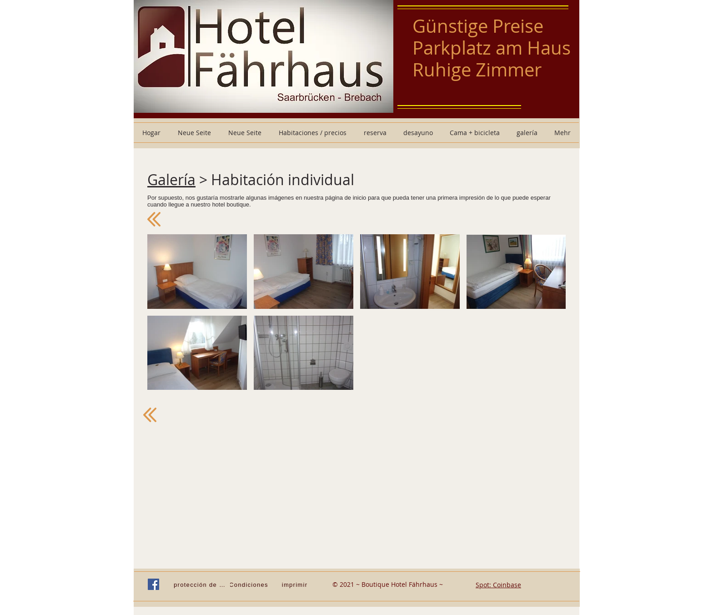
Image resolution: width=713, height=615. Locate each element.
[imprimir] (295, 584)
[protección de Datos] (202, 584)
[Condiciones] (249, 584)
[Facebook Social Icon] (153, 584)
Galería (171, 179)
